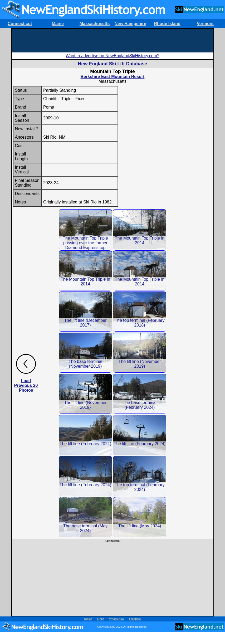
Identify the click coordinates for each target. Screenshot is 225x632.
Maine (58, 23)
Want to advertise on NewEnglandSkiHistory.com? (112, 56)
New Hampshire (130, 23)
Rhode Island (167, 23)
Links (100, 619)
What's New (116, 619)
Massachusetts (95, 23)
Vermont (205, 23)
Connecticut (20, 23)
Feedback (135, 619)
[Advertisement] (112, 40)
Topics (88, 619)
